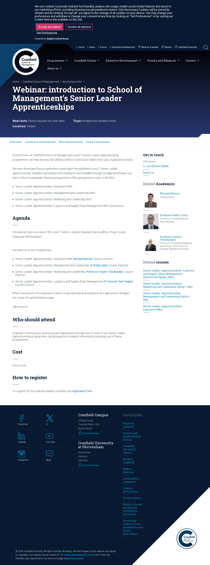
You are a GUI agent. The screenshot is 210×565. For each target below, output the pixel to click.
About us (54, 68)
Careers (192, 61)
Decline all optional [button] (79, 27)
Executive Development (123, 61)
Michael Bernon (83, 258)
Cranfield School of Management (41, 81)
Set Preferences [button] (47, 32)
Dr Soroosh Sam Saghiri (118, 281)
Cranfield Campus (93, 415)
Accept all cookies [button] (49, 27)
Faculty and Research (163, 61)
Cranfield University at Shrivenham (95, 445)
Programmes (57, 61)
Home (15, 81)
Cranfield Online (87, 61)
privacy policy (75, 558)
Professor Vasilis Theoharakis (104, 271)
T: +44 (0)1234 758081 (156, 166)
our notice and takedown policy (77, 555)
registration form (81, 391)
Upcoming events (72, 81)
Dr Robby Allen (99, 265)
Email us (148, 172)
